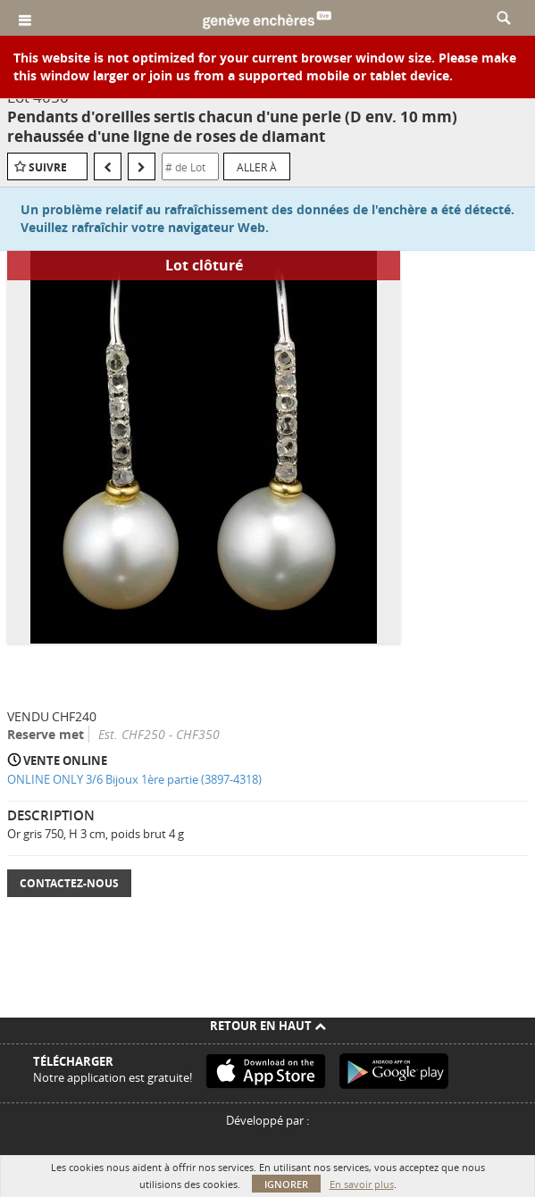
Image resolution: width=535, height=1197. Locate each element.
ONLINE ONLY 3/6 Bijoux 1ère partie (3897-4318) (134, 779)
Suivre (48, 167)
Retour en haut (268, 1026)
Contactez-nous (69, 883)
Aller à (257, 167)
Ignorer (286, 1184)
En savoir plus (362, 1184)
